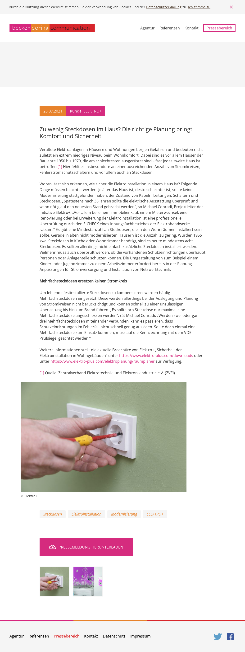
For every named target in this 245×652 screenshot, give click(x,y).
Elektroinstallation (86, 514)
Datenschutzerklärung (163, 7)
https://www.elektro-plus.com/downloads (156, 355)
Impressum (140, 636)
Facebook (231, 636)
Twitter (218, 636)
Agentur (147, 28)
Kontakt (192, 28)
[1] (60, 166)
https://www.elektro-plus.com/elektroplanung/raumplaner (102, 361)
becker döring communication (52, 28)
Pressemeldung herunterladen (91, 547)
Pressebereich (219, 28)
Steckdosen (52, 514)
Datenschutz (114, 636)
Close (231, 7)
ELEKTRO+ (155, 514)
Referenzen (169, 28)
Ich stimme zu (199, 7)
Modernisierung (124, 514)
